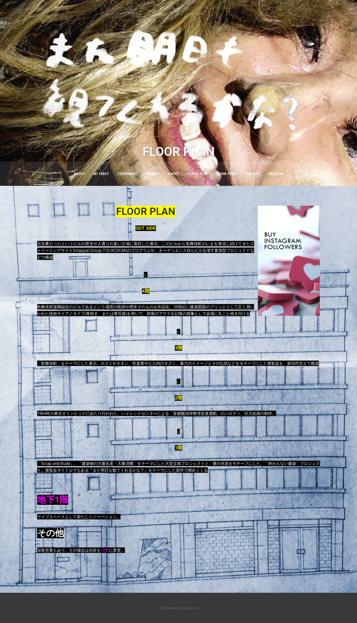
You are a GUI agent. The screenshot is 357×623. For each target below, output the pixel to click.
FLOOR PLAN (197, 174)
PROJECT (153, 174)
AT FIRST (101, 174)
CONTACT (252, 174)
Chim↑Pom (226, 174)
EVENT (173, 174)
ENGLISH (276, 174)
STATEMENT (127, 174)
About (80, 174)
